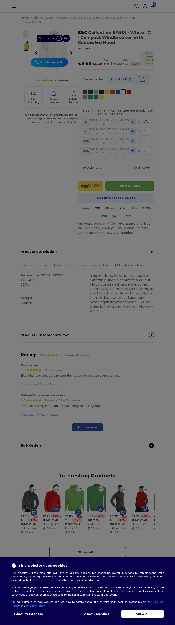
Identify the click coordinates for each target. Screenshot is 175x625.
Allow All (142, 614)
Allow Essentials (96, 614)
